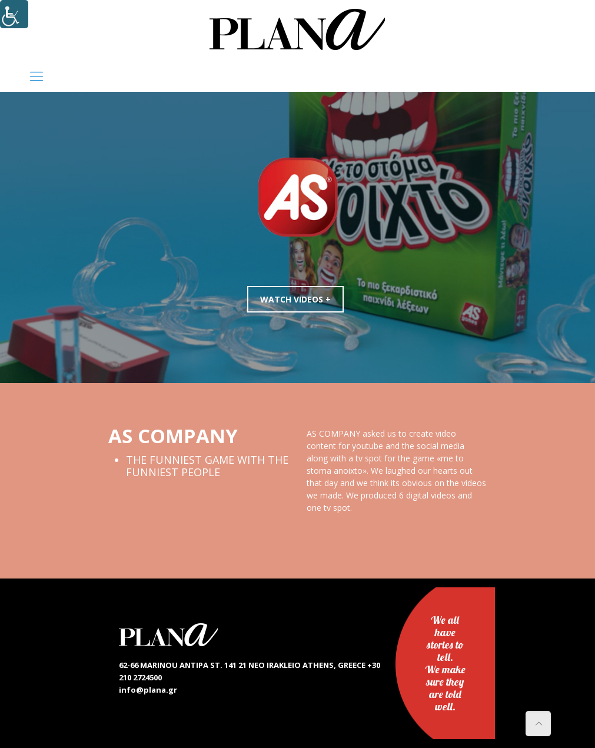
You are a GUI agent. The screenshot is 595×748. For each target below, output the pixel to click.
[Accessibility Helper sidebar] (14, 14)
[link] (297, 29)
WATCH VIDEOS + (298, 299)
